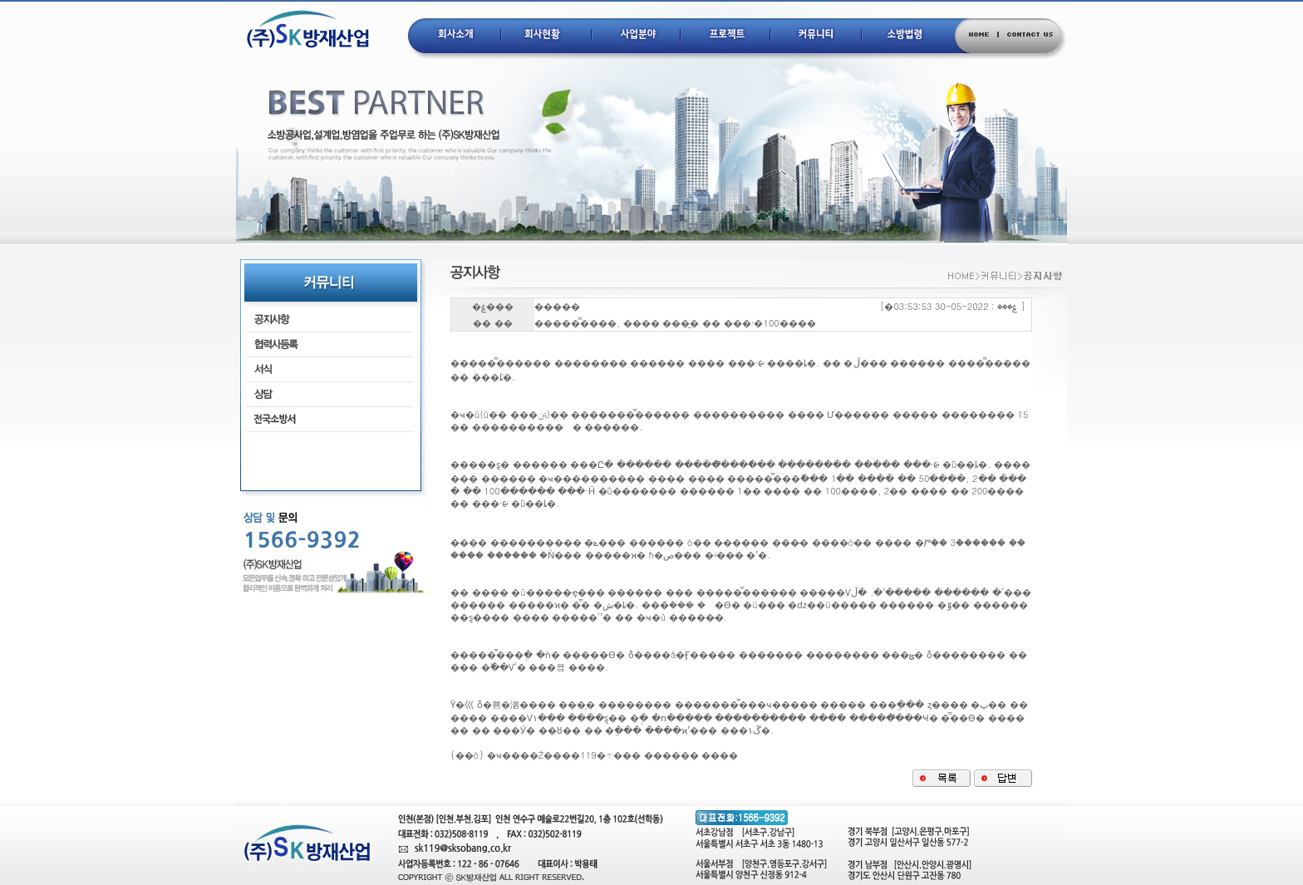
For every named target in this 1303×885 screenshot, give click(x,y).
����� (557, 307)
